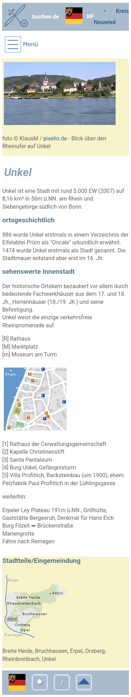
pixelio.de (55, 138)
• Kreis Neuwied (111, 17)
